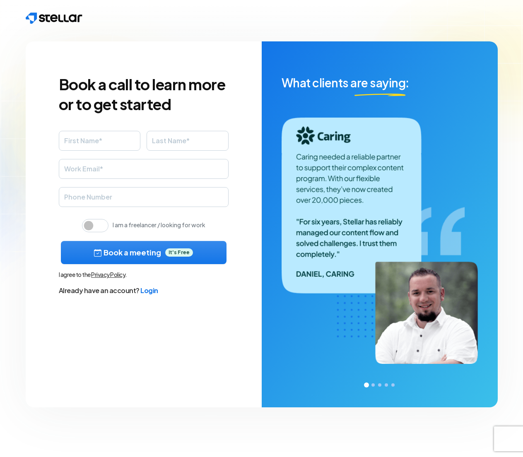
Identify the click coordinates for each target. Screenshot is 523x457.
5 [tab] (393, 385)
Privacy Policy (108, 274)
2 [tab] (373, 385)
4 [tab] (386, 385)
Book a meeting (143, 252)
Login (149, 290)
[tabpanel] (380, 224)
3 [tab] (379, 385)
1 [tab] (366, 384)
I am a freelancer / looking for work (159, 224)
